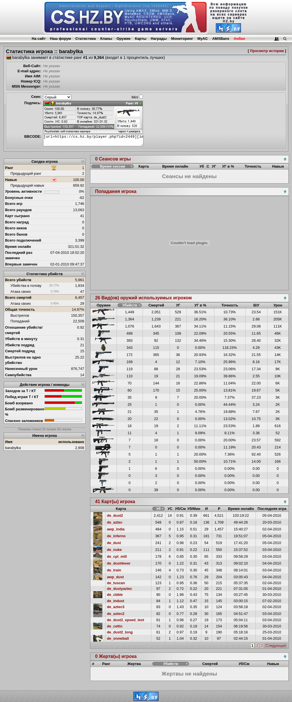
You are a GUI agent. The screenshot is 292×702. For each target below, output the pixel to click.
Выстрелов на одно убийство (23, 360)
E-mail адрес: (29, 71)
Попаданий (20, 321)
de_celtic (115, 626)
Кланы (106, 38)
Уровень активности (23, 191)
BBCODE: (32, 136)
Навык (11, 180)
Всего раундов (18, 210)
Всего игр (14, 203)
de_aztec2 (115, 614)
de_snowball (118, 638)
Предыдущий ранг (26, 173)
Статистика (85, 38)
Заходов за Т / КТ (20, 391)
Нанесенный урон (21, 369)
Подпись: (32, 103)
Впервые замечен (21, 264)
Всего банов (16, 234)
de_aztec (114, 522)
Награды (159, 38)
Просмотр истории (267, 51)
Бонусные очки (19, 197)
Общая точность (20, 309)
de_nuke (114, 549)
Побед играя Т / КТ (21, 397)
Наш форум (60, 38)
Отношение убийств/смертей (23, 330)
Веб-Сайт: (32, 66)
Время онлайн (18, 246)
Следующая (275, 645)
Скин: (36, 96)
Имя (9, 442)
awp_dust (115, 577)
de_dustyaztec (119, 588)
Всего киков (16, 228)
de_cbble (115, 594)
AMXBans (220, 38)
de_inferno (116, 536)
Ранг (9, 168)
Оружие (124, 38)
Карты (140, 38)
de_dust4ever (119, 563)
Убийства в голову (26, 285)
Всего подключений (23, 240)
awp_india (116, 529)
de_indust (115, 601)
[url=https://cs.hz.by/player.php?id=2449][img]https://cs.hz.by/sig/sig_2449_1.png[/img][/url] (93, 140)
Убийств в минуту (21, 339)
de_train (114, 570)
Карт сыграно (17, 216)
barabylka (13, 448)
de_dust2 (115, 515)
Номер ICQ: (31, 81)
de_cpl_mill (117, 556)
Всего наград (17, 222)
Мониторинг (182, 38)
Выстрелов (20, 315)
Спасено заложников (24, 421)
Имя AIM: (33, 76)
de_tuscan (116, 583)
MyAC (202, 38)
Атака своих (21, 291)
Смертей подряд (20, 351)
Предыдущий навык (27, 185)
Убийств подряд (20, 345)
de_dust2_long (120, 632)
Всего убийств (18, 280)
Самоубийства (18, 375)
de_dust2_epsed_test (125, 620)
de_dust (114, 543)
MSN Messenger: (26, 86)
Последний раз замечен (19, 255)
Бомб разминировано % (24, 412)
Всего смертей (18, 297)
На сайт (38, 38)
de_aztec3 (115, 607)
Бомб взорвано (19, 403)
